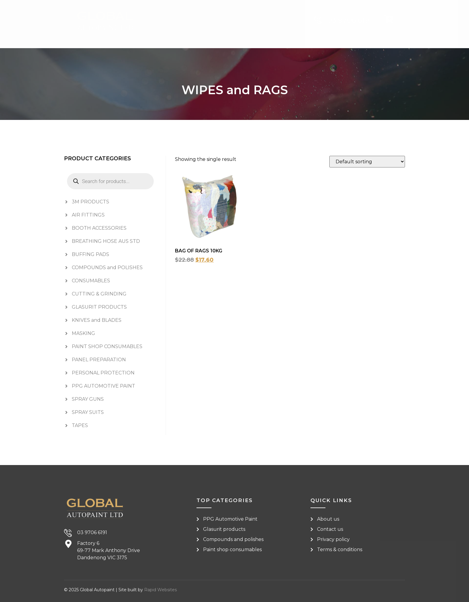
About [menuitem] (277, 53)
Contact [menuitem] (323, 53)
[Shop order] (367, 161)
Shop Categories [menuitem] (149, 53)
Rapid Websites (160, 589)
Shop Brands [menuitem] (222, 53)
